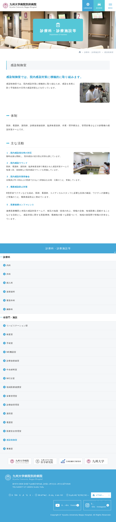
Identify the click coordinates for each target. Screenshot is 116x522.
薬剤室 (9, 413)
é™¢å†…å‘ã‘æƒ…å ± (102, 496)
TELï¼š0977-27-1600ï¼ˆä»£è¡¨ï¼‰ (28, 487)
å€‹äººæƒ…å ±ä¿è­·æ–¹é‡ (51, 495)
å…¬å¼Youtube (67, 505)
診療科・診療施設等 (92, 52)
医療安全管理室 (13, 431)
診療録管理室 (12, 405)
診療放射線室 (12, 361)
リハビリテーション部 (17, 326)
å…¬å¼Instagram (96, 505)
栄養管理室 (11, 396)
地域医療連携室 (13, 387)
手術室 (9, 343)
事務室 (9, 449)
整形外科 (10, 300)
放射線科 (10, 292)
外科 (8, 274)
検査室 (9, 334)
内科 (8, 265)
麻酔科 (9, 309)
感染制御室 (11, 440)
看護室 (9, 422)
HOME (80, 52)
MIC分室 (10, 378)
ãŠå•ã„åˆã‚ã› (22, 495)
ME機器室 (11, 352)
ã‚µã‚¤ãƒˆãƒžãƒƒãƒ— (79, 495)
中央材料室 (11, 370)
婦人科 (9, 283)
